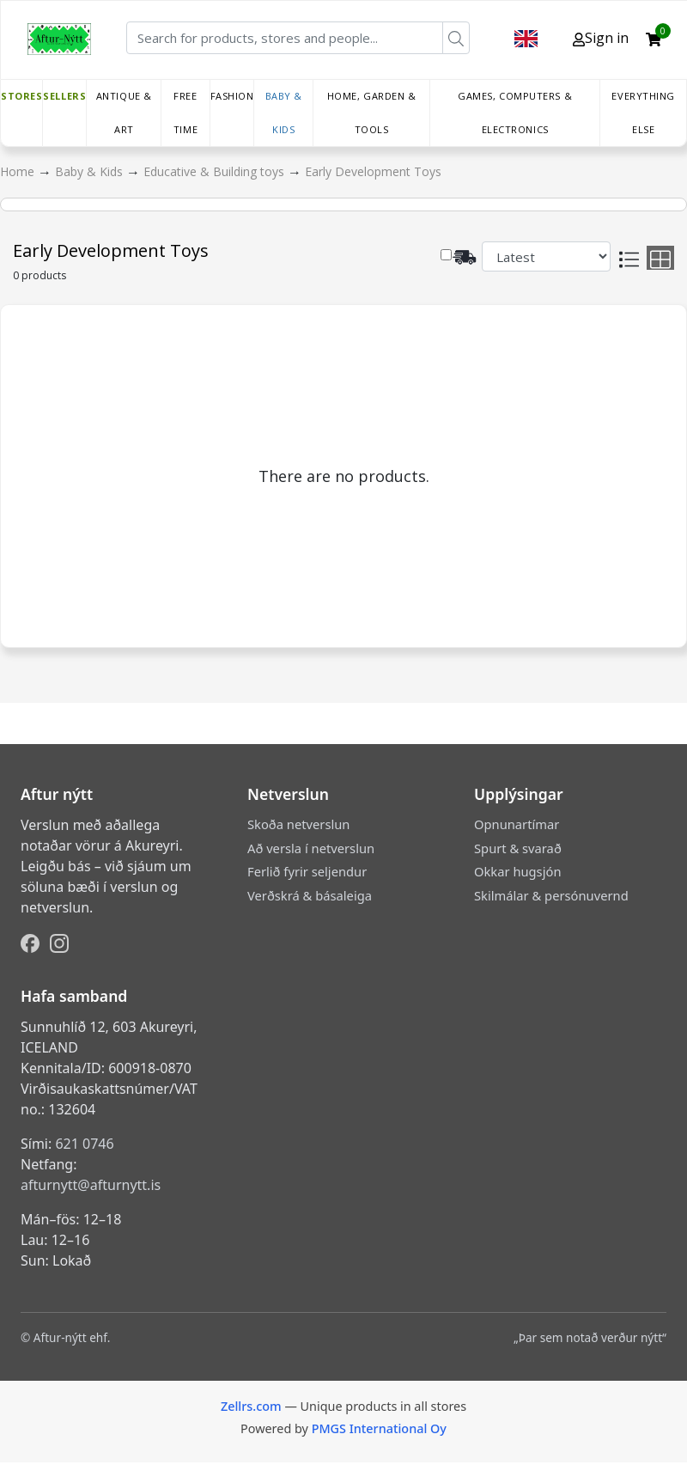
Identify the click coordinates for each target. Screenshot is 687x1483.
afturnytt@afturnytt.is (91, 1184)
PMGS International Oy (379, 1428)
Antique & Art (124, 112)
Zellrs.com (251, 1406)
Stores (21, 95)
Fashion (232, 95)
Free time (185, 112)
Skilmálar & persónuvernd (551, 895)
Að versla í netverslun (310, 848)
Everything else (643, 112)
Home (19, 171)
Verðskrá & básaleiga (309, 895)
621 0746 (84, 1143)
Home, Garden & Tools (371, 112)
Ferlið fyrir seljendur (307, 871)
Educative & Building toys (215, 171)
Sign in (601, 37)
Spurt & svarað (518, 848)
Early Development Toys (373, 171)
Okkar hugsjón (517, 871)
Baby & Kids (283, 112)
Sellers (64, 95)
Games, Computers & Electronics (515, 112)
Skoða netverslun (298, 824)
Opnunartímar (516, 824)
